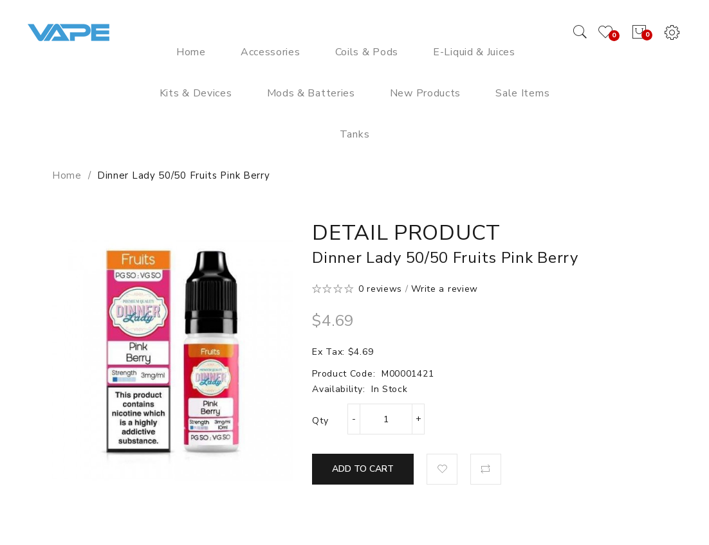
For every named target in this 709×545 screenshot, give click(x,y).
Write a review (444, 289)
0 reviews (380, 289)
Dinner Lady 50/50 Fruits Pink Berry (183, 175)
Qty (320, 421)
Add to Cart (363, 469)
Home (67, 175)
